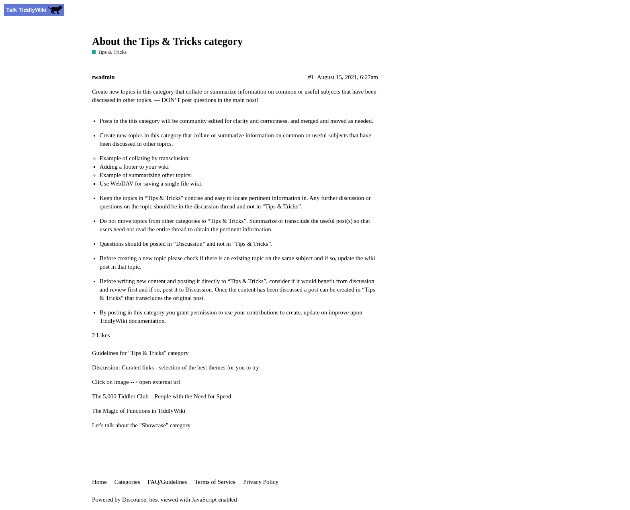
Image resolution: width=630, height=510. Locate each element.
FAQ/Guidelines (167, 482)
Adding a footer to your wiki (134, 166)
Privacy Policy (260, 482)
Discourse (134, 499)
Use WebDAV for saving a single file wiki (150, 183)
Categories (127, 482)
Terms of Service (214, 482)
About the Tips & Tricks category (167, 41)
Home (99, 482)
